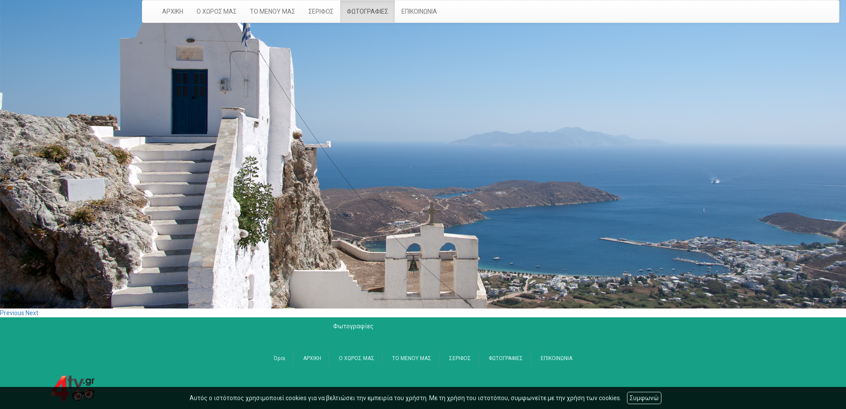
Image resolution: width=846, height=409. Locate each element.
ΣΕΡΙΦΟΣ (321, 11)
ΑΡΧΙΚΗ (172, 11)
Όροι (280, 358)
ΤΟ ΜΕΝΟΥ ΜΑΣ (272, 11)
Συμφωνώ (644, 398)
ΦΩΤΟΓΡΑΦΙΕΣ (367, 11)
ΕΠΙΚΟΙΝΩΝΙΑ (419, 11)
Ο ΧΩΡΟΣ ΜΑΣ (217, 11)
